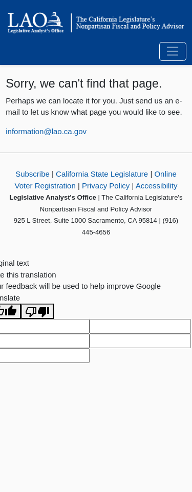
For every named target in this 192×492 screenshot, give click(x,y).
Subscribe (32, 173)
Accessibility (157, 185)
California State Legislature (102, 173)
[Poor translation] (37, 311)
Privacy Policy (106, 185)
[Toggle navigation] (172, 51)
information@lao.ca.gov (46, 131)
